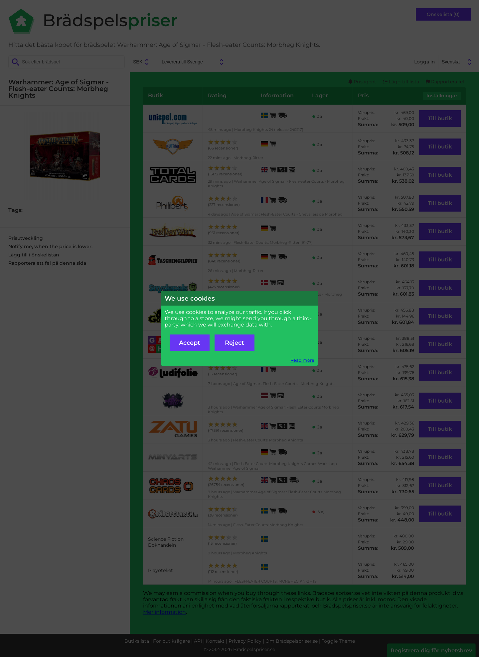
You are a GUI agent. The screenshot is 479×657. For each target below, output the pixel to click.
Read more (302, 360)
